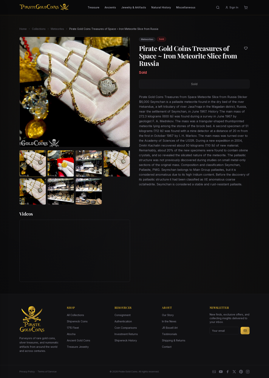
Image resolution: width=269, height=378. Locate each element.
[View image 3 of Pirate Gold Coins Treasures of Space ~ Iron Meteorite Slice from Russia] (88, 163)
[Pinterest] (241, 372)
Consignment (123, 315)
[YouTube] (221, 372)
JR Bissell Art (170, 327)
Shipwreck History (126, 340)
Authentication (123, 321)
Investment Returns (126, 334)
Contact (166, 346)
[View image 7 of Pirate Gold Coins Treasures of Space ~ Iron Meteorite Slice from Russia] (88, 191)
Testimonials (169, 334)
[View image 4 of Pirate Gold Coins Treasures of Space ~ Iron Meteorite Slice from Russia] (116, 163)
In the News (169, 321)
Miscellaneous (185, 7)
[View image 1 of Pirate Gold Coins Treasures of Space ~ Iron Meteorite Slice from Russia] (32, 163)
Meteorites (57, 28)
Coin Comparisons (126, 327)
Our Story (168, 315)
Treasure (93, 7)
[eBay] (214, 372)
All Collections (75, 315)
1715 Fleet (73, 327)
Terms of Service (47, 371)
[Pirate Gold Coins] (44, 7)
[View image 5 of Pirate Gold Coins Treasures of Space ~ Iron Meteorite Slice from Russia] (32, 191)
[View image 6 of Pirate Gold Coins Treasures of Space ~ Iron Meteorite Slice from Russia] (60, 191)
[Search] (218, 7)
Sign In (231, 7)
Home (23, 28)
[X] (234, 372)
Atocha (71, 334)
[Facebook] (227, 372)
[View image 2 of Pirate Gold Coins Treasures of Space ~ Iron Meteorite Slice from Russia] (60, 163)
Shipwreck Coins (77, 321)
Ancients (110, 7)
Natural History (161, 7)
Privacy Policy (27, 371)
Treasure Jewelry (78, 346)
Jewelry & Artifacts (133, 7)
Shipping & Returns (173, 340)
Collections (39, 28)
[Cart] (246, 7)
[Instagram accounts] (248, 372)
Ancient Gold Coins (78, 340)
